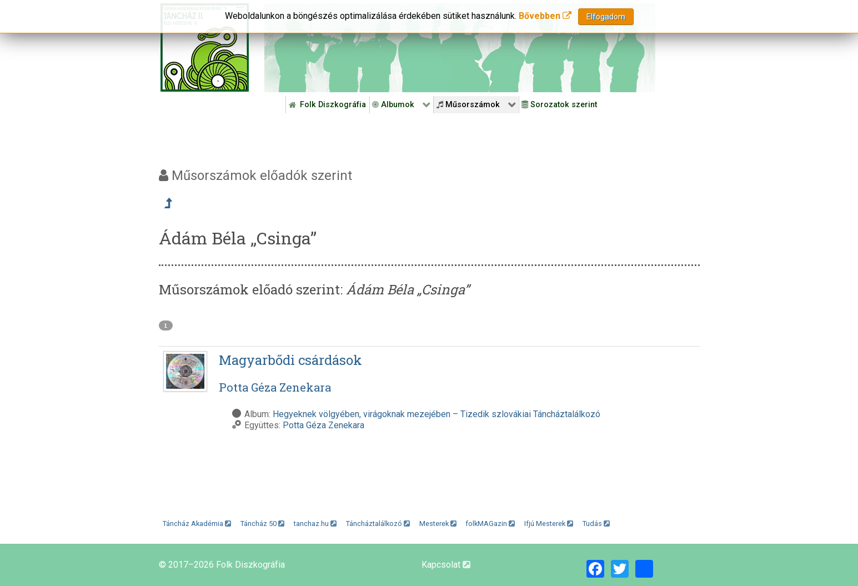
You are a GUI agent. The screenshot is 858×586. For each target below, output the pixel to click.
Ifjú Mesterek (548, 523)
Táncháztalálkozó (378, 523)
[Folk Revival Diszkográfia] (459, 47)
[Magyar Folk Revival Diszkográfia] (204, 47)
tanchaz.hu (315, 523)
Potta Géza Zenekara (323, 425)
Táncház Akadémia (197, 523)
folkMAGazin (490, 523)
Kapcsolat (446, 564)
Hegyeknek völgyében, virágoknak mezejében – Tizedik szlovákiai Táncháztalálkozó (436, 414)
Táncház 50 (262, 523)
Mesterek (437, 523)
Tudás (596, 523)
